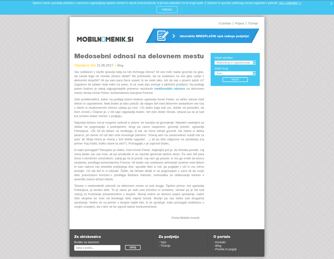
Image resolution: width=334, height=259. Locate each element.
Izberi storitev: (224, 57)
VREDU (167, 9)
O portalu (225, 23)
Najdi (235, 79)
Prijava (239, 23)
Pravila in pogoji (226, 249)
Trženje (253, 23)
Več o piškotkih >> (290, 3)
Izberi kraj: (221, 68)
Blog (120, 65)
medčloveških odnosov (169, 88)
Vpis (163, 242)
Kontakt (220, 242)
